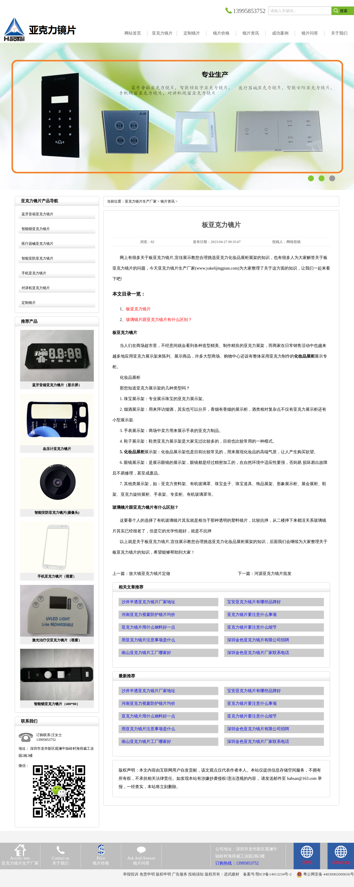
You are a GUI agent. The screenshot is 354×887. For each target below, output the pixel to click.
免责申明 (147, 874)
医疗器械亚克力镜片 (37, 244)
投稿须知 (196, 874)
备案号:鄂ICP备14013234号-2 (267, 874)
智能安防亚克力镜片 (37, 258)
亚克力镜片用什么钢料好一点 (148, 716)
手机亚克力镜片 (34, 273)
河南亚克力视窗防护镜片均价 (148, 703)
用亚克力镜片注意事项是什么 (148, 729)
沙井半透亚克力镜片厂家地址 (148, 691)
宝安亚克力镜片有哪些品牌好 (254, 691)
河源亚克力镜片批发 (272, 573)
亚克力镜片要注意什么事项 (252, 703)
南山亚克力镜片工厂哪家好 (146, 741)
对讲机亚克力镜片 (36, 288)
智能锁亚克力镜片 (36, 229)
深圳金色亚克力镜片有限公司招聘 (258, 729)
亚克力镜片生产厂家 (141, 201)
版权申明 (163, 874)
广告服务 (179, 874)
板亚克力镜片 (138, 309)
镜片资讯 (167, 201)
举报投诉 (130, 874)
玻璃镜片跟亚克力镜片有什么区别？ (159, 319)
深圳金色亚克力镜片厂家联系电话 (258, 741)
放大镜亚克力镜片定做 (149, 573)
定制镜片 (29, 303)
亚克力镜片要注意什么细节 (252, 716)
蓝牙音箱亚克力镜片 (37, 214)
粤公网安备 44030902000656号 (328, 874)
